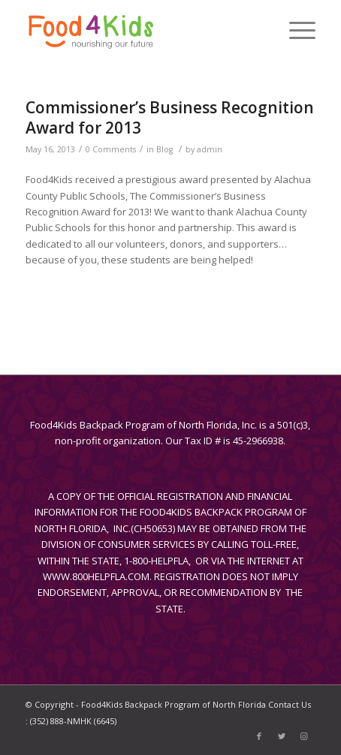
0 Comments (111, 149)
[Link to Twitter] (281, 736)
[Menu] (294, 30)
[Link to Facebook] (259, 736)
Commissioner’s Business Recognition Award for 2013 (170, 117)
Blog (164, 149)
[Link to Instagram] (304, 736)
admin (209, 149)
